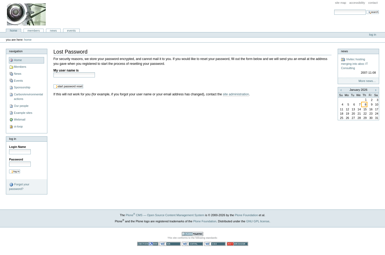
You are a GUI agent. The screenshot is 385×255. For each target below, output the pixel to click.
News (53, 30)
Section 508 (148, 244)
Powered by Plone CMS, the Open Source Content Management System (192, 234)
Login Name (17, 146)
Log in (372, 34)
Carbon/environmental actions (28, 97)
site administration (236, 94)
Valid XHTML (192, 244)
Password (16, 159)
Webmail (19, 119)
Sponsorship (22, 87)
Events (71, 30)
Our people (21, 105)
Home (13, 30)
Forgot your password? (19, 186)
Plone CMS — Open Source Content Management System (165, 215)
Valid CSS (215, 244)
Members (34, 30)
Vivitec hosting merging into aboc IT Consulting (358, 66)
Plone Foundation (246, 215)
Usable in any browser (237, 244)
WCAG (170, 244)
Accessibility (357, 2)
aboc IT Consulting (26, 14)
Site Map (340, 2)
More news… (367, 80)
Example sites (23, 112)
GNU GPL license (258, 221)
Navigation (15, 51)
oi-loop (18, 126)
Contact (373, 2)
